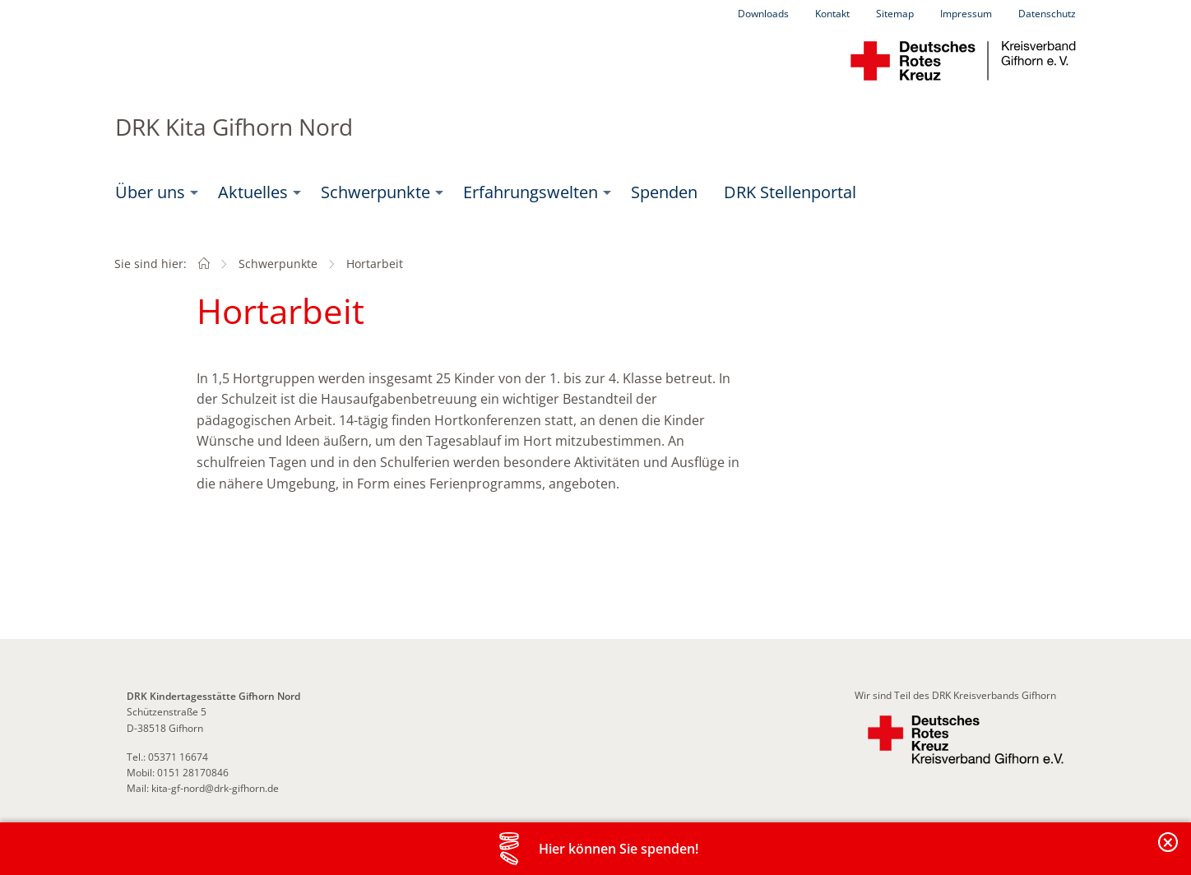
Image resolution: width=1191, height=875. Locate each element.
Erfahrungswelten (530, 192)
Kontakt (832, 14)
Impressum (966, 14)
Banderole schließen (1169, 851)
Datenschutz (1047, 14)
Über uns (150, 192)
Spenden (664, 192)
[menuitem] (153, 192)
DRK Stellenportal (790, 192)
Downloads (763, 14)
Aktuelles (253, 192)
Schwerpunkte (375, 192)
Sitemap (895, 14)
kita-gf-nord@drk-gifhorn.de (215, 788)
